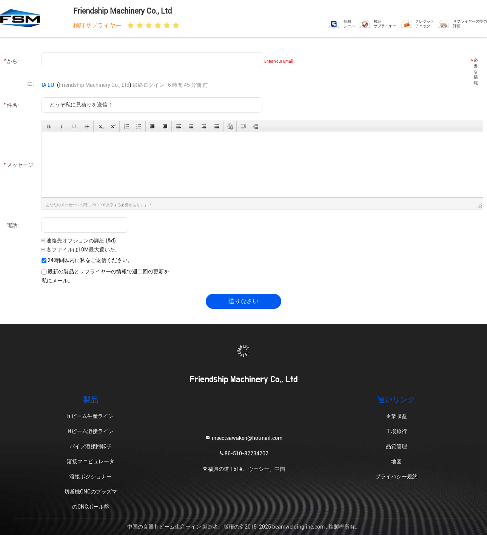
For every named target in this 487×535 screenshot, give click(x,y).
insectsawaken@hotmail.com (243, 437)
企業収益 (396, 416)
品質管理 (396, 446)
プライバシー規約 (396, 476)
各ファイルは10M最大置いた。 (81, 250)
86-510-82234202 (243, 453)
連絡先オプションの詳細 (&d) (79, 240)
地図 (396, 461)
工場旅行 (396, 431)
